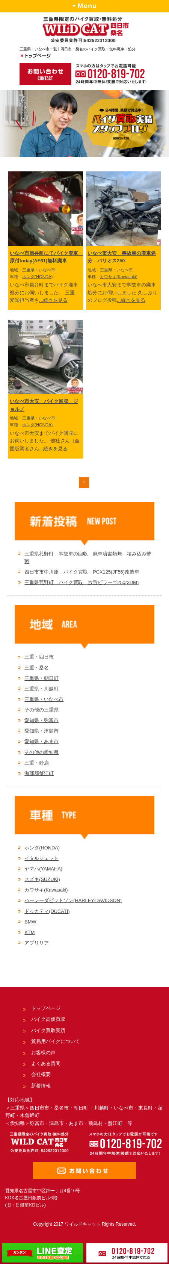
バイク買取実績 (48, 1030)
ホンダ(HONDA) (37, 276)
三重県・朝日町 (41, 678)
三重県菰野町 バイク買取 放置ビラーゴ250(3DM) (81, 582)
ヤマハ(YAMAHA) (43, 869)
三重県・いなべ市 (38, 270)
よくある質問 (45, 1063)
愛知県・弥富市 (41, 720)
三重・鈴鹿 (36, 763)
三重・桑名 (36, 668)
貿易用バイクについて (55, 1041)
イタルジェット (41, 858)
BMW (30, 922)
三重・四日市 (39, 657)
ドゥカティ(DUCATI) (46, 911)
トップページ (45, 1008)
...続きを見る (53, 300)
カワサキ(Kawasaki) (118, 276)
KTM (29, 932)
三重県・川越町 (41, 689)
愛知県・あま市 (41, 741)
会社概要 (41, 1074)
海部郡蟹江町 (39, 773)
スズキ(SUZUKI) (42, 879)
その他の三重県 (41, 710)
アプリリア (36, 943)
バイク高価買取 (48, 1019)
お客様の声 (43, 1052)
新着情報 (41, 1085)
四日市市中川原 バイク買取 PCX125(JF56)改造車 (81, 572)
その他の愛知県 (41, 752)
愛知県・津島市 (41, 731)
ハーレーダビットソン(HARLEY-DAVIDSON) (73, 900)
